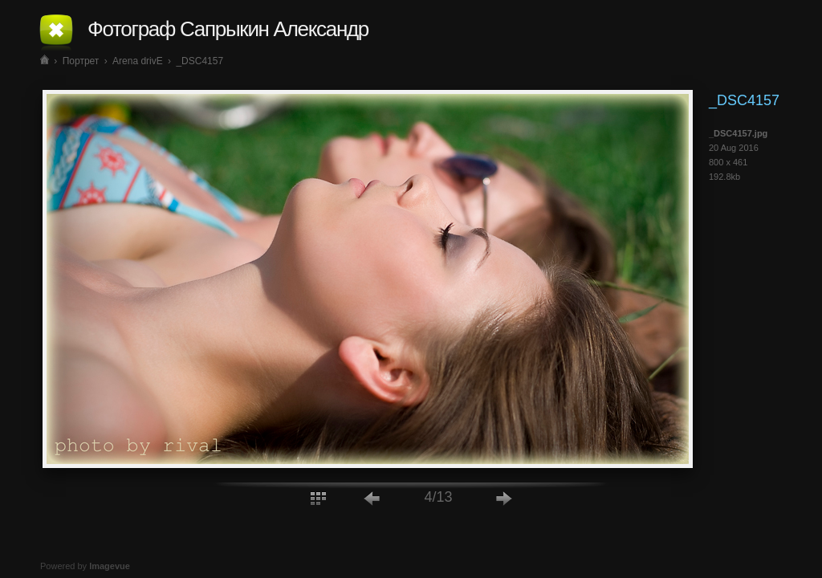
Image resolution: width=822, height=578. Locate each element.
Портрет (81, 61)
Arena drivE (137, 61)
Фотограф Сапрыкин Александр (227, 29)
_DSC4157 (199, 61)
